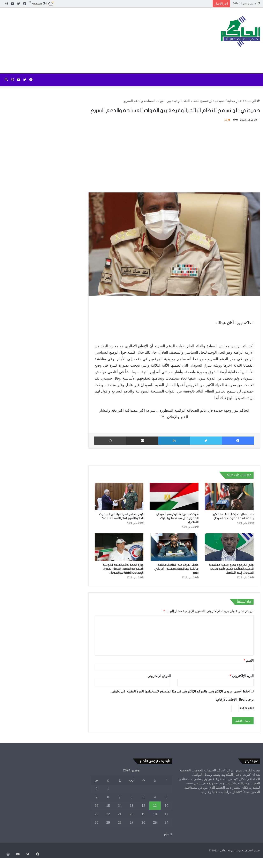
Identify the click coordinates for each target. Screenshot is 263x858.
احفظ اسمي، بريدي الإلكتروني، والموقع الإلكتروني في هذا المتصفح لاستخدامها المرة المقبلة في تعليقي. (180, 691)
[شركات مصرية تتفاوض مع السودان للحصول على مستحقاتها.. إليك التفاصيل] (174, 496)
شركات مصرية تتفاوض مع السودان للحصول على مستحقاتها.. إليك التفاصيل (177, 518)
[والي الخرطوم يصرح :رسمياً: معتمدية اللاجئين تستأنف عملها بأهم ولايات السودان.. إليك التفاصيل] (229, 547)
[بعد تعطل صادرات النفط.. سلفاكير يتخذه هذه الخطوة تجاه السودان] (229, 496)
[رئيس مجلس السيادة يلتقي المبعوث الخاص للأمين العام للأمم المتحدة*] (119, 496)
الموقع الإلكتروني (159, 676)
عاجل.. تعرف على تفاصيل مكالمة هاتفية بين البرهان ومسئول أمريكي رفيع (176, 568)
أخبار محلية (234, 101)
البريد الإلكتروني (242, 676)
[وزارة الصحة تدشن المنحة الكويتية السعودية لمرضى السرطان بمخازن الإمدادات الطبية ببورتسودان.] (119, 547)
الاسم (249, 660)
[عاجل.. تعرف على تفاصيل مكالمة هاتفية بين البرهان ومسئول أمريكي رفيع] (174, 547)
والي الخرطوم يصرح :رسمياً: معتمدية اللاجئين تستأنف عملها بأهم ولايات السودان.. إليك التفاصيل (231, 568)
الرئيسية (252, 101)
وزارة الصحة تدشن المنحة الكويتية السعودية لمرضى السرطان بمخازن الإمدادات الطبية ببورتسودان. (123, 568)
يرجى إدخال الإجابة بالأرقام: (235, 699)
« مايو (168, 834)
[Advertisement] (87, 40)
